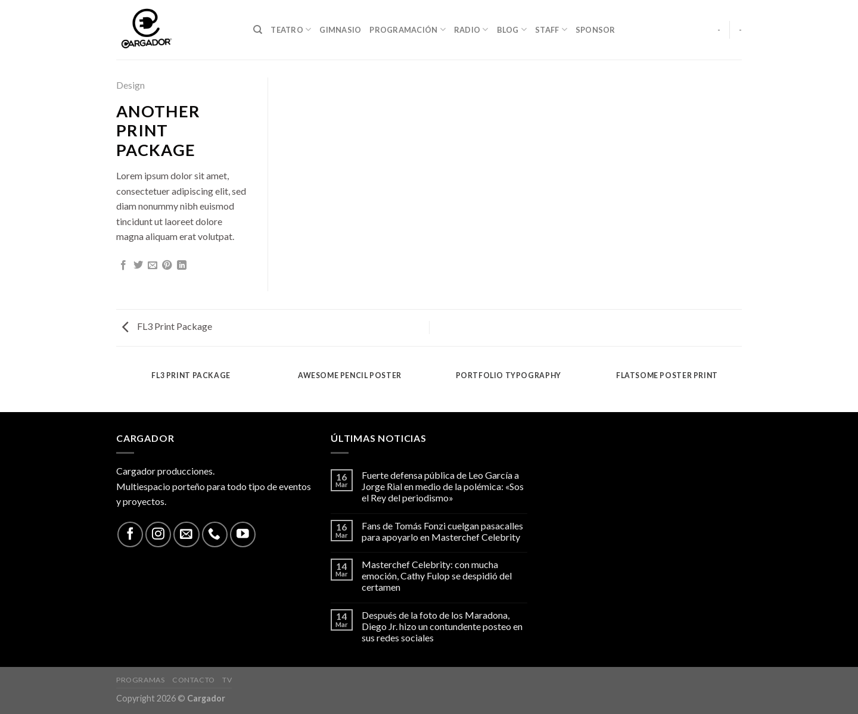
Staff (551, 29)
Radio (471, 29)
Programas (140, 679)
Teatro (291, 29)
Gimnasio (340, 30)
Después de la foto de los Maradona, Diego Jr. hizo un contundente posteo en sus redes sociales (442, 626)
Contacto (193, 679)
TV (227, 679)
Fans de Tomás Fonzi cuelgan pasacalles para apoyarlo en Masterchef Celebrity (442, 531)
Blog (512, 29)
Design (130, 85)
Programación (407, 29)
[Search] (257, 29)
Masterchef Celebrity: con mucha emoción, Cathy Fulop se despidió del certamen (437, 576)
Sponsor (595, 30)
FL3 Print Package (167, 326)
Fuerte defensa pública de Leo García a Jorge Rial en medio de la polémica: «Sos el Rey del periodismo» (443, 486)
